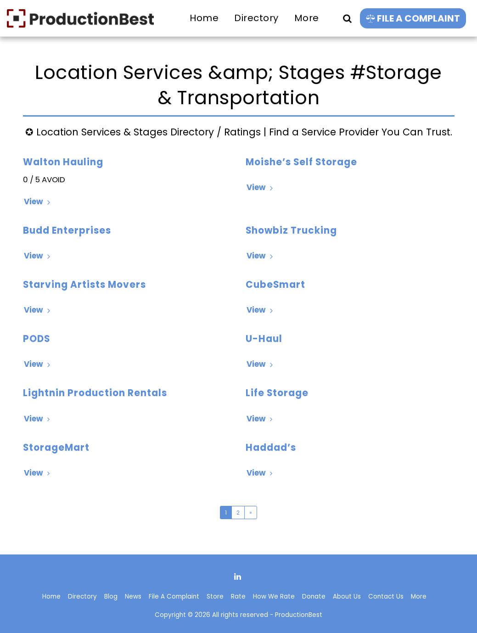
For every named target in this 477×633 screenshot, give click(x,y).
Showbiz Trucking (291, 230)
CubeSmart (275, 284)
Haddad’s (271, 447)
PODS (36, 338)
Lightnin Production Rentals (95, 393)
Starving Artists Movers (84, 284)
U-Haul (264, 338)
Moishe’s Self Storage (301, 162)
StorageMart (56, 447)
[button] (347, 18)
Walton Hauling (63, 162)
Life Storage (277, 393)
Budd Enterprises (67, 230)
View (38, 201)
